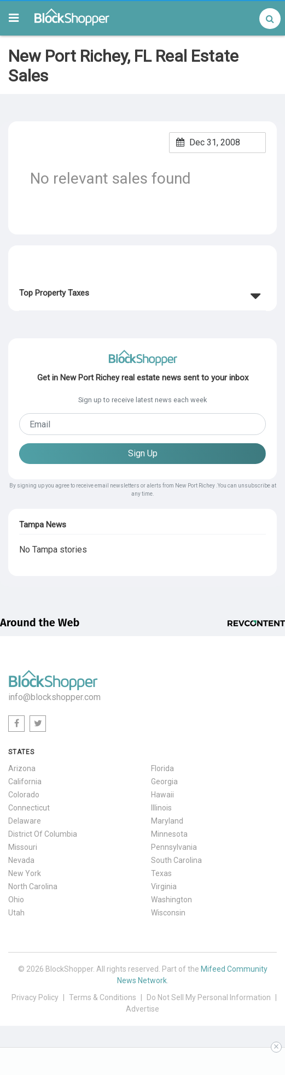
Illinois (161, 807)
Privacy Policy (35, 997)
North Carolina (32, 886)
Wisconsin (168, 912)
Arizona (22, 768)
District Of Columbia (42, 834)
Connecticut (29, 807)
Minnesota (169, 834)
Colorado (23, 794)
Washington (171, 899)
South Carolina (176, 860)
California (25, 781)
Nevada (21, 860)
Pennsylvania (174, 847)
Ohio (16, 899)
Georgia (164, 781)
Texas (161, 873)
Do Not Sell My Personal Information (209, 997)
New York (24, 873)
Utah (16, 912)
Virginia (164, 886)
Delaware (24, 820)
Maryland (167, 820)
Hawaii (162, 794)
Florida (162, 768)
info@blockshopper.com (54, 697)
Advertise (142, 1008)
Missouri (22, 847)
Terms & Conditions (102, 997)
